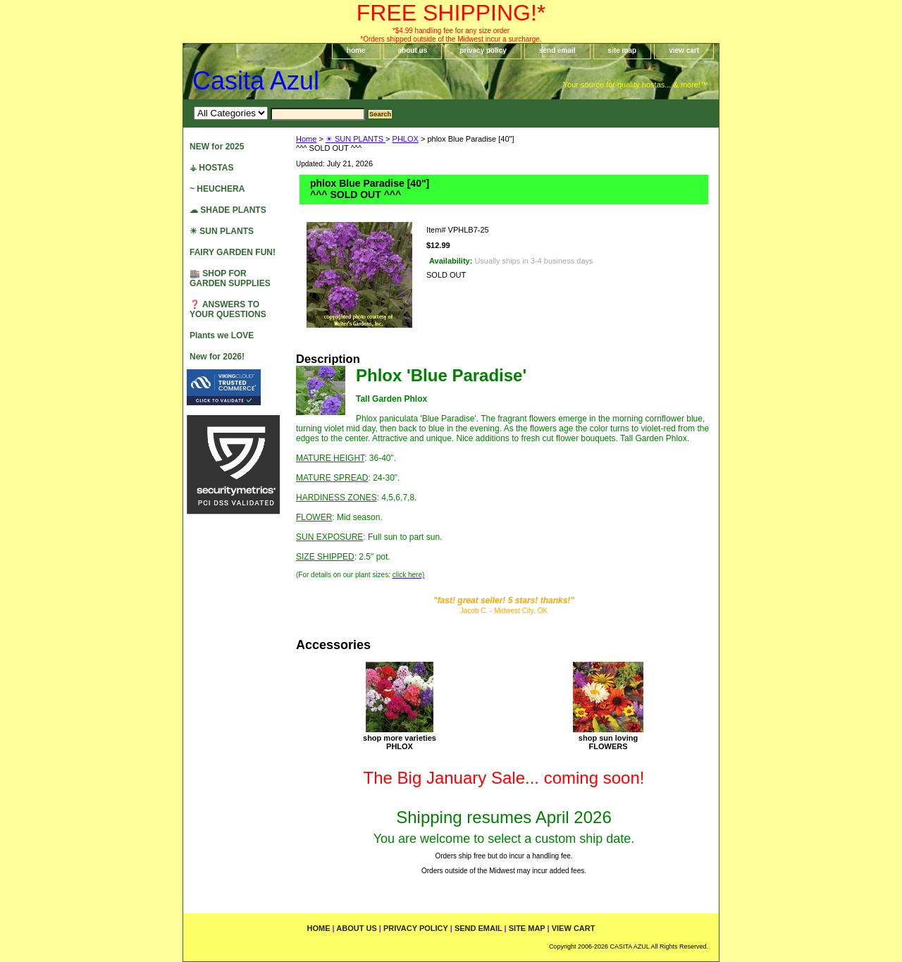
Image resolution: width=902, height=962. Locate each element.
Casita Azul (255, 80)
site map (622, 50)
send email (557, 50)
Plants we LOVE (222, 335)
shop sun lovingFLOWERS (608, 742)
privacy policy (483, 50)
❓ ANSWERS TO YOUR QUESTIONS (228, 309)
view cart (684, 50)
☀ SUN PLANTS (355, 139)
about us (413, 50)
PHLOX (406, 139)
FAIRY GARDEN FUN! (233, 252)
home (356, 50)
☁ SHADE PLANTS (228, 210)
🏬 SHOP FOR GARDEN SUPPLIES (230, 278)
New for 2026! (217, 357)
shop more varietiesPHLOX (399, 742)
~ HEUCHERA (217, 189)
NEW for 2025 (217, 147)
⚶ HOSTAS (211, 168)
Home (306, 139)
